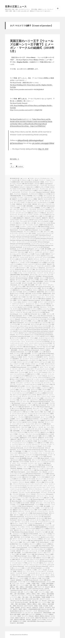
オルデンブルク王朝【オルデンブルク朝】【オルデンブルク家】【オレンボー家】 (32, 282)
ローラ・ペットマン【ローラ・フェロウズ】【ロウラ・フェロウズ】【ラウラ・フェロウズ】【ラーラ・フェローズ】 (32, 572)
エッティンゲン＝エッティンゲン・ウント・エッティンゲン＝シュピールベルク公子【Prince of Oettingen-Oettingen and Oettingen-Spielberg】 (31, 241)
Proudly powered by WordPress (19, 634)
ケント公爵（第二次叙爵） (32, 352)
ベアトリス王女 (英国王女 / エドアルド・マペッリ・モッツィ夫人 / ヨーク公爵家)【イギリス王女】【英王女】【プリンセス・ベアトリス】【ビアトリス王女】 (32, 502)
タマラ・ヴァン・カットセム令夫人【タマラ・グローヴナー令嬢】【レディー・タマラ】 (32, 426)
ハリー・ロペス (24, 470)
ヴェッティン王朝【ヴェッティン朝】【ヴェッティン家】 (39, 231)
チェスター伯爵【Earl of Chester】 (30, 430)
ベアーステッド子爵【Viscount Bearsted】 (33, 499)
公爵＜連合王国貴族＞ (20, 594)
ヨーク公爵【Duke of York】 (29, 552)
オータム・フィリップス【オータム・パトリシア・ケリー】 (33, 273)
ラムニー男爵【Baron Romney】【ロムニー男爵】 (23, 556)
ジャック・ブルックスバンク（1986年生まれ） (38, 386)
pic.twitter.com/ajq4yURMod (43, 143)
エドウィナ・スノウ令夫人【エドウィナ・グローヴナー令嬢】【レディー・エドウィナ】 (32, 251)
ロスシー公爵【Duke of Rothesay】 (22, 576)
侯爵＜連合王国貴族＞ (22, 588)
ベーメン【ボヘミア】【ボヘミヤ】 (29, 497)
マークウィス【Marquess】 (35, 523)
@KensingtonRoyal (36, 140)
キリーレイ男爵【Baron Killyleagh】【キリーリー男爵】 (32, 315)
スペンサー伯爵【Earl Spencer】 (21, 406)
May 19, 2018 (43, 149)
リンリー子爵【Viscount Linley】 (43, 561)
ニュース (24, 178)
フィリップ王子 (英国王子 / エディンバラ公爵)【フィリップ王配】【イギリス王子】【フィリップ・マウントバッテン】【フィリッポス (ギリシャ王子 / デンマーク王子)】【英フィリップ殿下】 (32, 478)
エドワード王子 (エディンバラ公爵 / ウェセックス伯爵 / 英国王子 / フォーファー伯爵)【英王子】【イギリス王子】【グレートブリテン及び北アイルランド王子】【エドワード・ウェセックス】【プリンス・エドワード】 (32, 255)
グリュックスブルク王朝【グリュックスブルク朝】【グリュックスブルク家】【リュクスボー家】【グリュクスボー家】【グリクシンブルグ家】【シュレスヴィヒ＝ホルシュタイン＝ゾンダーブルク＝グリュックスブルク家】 (32, 324)
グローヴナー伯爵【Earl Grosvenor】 (26, 346)
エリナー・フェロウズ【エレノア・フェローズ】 (31, 266)
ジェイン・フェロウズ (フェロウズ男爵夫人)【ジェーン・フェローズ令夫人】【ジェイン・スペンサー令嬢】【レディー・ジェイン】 (32, 375)
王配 (30, 602)
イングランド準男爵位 (34, 207)
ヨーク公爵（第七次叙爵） (45, 551)
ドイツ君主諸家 (17, 451)
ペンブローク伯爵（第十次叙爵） (42, 506)
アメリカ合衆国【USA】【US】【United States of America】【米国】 (32, 181)
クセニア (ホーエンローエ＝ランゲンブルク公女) (33, 319)
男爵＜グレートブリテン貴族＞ (43, 602)
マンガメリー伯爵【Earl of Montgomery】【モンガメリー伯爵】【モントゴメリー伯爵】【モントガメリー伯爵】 (32, 541)
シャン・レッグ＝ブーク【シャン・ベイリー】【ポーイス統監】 (31, 387)
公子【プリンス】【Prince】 (31, 590)
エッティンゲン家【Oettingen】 (25, 249)
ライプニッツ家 (42, 552)
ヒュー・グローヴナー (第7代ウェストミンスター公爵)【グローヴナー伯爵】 (32, 476)
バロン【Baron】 (43, 472)
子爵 (47, 595)
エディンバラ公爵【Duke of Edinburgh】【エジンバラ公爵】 (32, 249)
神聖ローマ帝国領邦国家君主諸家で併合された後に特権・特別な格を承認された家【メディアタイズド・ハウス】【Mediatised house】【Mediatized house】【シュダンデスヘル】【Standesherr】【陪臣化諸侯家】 (32, 610)
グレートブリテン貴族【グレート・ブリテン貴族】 (25, 338)
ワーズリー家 (21, 582)
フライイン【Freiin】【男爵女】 (27, 482)
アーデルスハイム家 (25, 180)
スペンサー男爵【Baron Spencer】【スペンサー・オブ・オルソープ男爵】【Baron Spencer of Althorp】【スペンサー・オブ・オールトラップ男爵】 (31, 409)
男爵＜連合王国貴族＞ (21, 604)
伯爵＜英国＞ (33, 585)
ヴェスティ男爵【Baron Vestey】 (41, 226)
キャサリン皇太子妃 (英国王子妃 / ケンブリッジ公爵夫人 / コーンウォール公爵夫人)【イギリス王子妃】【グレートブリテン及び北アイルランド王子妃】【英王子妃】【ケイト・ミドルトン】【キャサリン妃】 (32, 310)
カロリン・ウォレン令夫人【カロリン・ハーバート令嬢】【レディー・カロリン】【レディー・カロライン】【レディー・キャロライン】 (32, 302)
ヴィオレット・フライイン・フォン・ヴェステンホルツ (32, 210)
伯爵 (11, 585)
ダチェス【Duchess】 (24, 425)
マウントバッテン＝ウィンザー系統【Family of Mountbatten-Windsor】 (32, 531)
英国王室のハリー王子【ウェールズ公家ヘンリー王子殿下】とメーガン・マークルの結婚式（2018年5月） (32, 46)
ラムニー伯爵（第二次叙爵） (19, 554)
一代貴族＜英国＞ (35, 583)
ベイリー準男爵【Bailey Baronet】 (25, 504)
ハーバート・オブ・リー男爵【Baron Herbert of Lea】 (31, 467)
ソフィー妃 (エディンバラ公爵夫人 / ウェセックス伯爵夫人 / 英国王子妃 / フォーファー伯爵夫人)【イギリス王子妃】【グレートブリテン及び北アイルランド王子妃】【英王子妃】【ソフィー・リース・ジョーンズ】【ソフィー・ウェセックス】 (32, 421)
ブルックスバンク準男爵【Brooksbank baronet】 (23, 496)
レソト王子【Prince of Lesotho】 (33, 568)
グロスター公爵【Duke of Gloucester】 (29, 350)
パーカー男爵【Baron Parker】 (41, 458)
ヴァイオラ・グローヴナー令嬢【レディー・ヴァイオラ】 (32, 208)
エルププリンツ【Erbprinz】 (37, 267)
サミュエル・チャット (45, 365)
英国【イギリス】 (30, 614)
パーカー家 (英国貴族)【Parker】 (23, 458)
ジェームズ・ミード (46, 374)
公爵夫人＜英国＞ (36, 594)
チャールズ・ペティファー (25, 434)
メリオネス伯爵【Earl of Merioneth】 (40, 545)
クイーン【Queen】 (15, 319)
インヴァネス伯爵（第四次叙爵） (25, 206)
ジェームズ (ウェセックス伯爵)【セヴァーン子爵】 (27, 374)
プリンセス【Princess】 (19, 494)
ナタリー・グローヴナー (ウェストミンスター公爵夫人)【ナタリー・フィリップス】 (32, 452)
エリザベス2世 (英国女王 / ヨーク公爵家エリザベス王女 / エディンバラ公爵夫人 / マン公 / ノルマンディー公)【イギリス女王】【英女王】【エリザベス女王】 (32, 264)
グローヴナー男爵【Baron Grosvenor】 (34, 348)
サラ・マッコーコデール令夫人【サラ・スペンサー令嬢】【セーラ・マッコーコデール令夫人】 (32, 371)
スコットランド (49, 398)
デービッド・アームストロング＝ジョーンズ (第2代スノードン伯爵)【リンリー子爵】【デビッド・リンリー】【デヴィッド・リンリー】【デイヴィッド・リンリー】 (32, 442)
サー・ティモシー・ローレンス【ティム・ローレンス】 (34, 358)
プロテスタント (16, 497)
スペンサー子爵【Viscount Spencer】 (41, 406)
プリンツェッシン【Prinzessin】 (45, 494)
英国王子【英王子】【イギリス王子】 (25, 618)
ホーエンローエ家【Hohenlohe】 (27, 518)
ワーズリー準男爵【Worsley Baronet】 (35, 582)
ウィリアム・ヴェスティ (33, 214)
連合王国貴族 (20, 623)
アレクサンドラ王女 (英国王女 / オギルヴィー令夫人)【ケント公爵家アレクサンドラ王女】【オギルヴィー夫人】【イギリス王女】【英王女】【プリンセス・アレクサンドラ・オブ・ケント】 (32, 188)
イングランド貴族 (45, 207)
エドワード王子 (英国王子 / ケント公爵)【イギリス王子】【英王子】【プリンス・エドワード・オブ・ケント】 (32, 259)
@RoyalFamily (23, 140)
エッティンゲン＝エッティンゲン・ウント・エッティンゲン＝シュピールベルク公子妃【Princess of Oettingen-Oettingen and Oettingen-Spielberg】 (32, 245)
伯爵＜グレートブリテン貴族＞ (21, 585)
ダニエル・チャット (36, 425)
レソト (16, 568)
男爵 (33, 602)
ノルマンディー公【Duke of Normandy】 (36, 455)
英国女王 (37, 616)
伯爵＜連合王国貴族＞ (43, 585)
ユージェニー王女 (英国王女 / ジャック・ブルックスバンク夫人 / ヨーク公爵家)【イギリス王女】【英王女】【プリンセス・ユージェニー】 (32, 550)
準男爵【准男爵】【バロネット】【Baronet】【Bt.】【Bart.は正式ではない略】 (32, 598)
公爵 (19, 592)
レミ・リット (26, 571)
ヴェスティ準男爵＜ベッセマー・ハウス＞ (21, 226)
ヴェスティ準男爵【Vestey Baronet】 (43, 225)
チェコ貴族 (45, 429)
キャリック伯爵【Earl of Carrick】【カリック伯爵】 (32, 314)
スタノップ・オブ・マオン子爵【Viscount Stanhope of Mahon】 (33, 401)
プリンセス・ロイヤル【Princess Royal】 (29, 492)
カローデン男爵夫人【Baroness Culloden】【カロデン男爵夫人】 (35, 300)
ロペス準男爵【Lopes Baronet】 (30, 580)
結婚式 (23, 614)
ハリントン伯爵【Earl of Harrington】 (38, 470)
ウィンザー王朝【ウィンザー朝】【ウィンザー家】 (23, 223)
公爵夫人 (28, 594)
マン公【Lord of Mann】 (42, 542)
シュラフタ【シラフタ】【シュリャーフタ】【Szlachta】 (32, 390)
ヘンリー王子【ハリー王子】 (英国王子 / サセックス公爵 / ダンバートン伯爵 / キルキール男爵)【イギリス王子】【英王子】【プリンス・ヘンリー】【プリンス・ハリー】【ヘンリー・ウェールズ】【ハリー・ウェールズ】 (32, 510)
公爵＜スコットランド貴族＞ (42, 592)
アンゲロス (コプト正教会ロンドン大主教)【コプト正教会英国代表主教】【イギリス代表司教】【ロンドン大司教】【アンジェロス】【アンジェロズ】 (32, 195)
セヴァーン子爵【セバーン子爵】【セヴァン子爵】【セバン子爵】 (34, 412)
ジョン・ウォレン (41, 396)
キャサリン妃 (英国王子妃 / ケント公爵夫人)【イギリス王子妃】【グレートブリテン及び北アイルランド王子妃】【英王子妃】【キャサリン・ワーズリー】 (32, 307)
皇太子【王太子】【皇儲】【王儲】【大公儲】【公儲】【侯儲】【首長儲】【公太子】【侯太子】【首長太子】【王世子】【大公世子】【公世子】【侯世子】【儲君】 (32, 607)
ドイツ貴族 (24, 451)
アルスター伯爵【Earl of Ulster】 (25, 183)
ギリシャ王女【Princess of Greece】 (43, 316)
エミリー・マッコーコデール (37, 261)
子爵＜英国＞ (25, 597)
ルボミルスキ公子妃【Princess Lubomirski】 (37, 566)
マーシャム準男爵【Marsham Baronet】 (34, 525)
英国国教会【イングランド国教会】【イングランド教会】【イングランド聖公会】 (32, 615)
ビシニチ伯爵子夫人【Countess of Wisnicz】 (29, 475)
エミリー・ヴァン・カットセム (21, 261)
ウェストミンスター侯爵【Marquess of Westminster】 (32, 227)
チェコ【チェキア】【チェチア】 (33, 429)
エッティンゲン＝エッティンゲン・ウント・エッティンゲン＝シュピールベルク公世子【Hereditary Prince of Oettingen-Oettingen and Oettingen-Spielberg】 (31, 235)
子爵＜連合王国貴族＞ (35, 597)
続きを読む (14, 159)
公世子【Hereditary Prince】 (36, 588)
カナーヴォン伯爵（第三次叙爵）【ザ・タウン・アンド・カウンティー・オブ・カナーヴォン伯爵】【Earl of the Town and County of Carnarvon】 (32, 285)
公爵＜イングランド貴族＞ (27, 592)
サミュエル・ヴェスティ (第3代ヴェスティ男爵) (26, 365)
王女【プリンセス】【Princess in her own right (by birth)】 (30, 599)
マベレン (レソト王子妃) (45, 533)
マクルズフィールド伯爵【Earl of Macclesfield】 (25, 533)
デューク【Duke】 (37, 446)
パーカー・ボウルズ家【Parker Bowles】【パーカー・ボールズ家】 (32, 455)
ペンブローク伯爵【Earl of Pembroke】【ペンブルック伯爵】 (32, 507)
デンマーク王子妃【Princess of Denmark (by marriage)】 (32, 449)
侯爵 (52, 587)
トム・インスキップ (33, 451)
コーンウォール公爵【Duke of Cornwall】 (40, 355)
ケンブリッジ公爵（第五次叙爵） (23, 353)
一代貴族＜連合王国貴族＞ (47, 583)
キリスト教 (52, 317)
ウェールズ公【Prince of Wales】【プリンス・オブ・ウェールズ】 (32, 224)
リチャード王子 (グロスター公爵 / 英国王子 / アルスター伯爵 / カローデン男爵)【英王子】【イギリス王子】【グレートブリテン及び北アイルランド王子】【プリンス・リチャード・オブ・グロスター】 (32, 559)
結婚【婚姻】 (17, 614)
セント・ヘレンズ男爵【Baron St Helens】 (27, 418)
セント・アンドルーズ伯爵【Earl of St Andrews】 (27, 417)
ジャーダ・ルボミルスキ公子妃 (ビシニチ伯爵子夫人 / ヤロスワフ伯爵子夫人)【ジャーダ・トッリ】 (32, 378)
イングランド (24, 207)
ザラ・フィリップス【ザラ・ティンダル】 (32, 370)
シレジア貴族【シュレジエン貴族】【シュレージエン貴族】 (28, 398)
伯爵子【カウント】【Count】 (42, 587)
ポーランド (33, 520)
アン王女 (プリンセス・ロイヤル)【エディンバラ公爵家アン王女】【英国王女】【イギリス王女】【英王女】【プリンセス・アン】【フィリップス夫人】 (32, 204)
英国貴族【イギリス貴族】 (20, 621)
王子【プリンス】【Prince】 (39, 600)
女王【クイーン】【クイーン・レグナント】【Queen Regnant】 (29, 595)
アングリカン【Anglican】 (21, 194)
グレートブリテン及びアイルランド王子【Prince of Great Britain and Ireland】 (32, 328)
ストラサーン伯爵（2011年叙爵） (40, 403)
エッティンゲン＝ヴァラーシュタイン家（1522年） (23, 233)
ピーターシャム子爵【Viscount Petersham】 (29, 473)
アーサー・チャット (34, 178)
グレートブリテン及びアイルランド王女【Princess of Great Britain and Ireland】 (32, 327)
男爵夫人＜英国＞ (37, 604)
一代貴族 (28, 583)
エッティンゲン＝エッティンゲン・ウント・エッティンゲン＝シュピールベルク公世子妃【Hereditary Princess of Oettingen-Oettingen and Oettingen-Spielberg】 (31, 238)
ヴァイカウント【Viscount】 (44, 209)
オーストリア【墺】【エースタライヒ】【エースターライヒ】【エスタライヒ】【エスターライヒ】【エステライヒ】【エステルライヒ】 (32, 270)
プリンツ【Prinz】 (31, 494)
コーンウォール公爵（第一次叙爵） (19, 355)
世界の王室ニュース (16, 6)
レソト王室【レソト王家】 (30, 569)
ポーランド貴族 (41, 520)
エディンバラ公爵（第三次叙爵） (43, 249)
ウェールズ (40, 223)
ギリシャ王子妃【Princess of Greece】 (38, 317)
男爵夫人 (29, 604)
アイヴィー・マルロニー (45, 180)
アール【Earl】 (35, 180)
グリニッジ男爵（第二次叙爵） (40, 321)
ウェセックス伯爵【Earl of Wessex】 (28, 230)
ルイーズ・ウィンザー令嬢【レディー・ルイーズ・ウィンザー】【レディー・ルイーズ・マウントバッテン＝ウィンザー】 (32, 563)
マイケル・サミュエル (22, 528)
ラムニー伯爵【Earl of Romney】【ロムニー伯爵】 (40, 554)
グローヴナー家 (41, 346)
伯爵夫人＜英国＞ (14, 587)
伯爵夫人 (51, 585)
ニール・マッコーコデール (45, 453)
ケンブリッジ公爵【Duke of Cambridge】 (43, 353)
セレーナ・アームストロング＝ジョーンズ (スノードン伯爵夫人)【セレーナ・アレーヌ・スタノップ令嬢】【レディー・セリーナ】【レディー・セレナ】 (32, 415)
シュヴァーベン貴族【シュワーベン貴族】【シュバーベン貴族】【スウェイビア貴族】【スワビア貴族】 (32, 388)
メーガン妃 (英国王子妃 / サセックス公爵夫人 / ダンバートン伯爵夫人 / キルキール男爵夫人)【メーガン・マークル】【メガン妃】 (32, 543)
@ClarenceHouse (16, 143)
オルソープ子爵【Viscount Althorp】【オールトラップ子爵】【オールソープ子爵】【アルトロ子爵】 (32, 278)
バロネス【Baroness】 (32, 472)
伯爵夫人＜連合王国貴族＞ (27, 587)
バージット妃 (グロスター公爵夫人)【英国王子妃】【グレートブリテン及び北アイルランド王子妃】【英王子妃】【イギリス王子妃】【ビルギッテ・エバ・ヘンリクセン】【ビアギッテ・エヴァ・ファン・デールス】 (32, 460)
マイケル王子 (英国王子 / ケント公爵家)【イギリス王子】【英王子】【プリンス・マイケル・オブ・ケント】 (32, 529)
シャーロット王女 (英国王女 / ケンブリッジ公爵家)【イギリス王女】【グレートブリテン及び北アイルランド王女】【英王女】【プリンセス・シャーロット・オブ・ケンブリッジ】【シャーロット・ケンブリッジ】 (32, 381)
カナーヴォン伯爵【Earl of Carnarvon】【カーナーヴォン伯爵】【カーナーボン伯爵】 (32, 287)
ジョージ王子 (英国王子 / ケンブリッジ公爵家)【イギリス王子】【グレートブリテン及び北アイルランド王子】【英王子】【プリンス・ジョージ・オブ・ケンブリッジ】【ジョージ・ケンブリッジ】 (32, 394)
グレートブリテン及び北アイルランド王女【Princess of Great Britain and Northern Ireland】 (32, 330)
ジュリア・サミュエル (44, 391)
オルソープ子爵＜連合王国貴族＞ (35, 281)
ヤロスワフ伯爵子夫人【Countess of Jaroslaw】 (40, 547)
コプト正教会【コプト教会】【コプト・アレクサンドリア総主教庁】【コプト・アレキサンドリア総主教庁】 (32, 356)
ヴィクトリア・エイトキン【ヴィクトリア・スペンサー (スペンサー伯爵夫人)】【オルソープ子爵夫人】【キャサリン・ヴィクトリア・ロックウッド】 (32, 212)
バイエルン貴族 (27, 468)
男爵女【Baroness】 (18, 606)
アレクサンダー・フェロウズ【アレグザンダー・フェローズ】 (31, 185)
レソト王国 (21, 568)
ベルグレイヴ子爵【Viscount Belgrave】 (22, 506)
